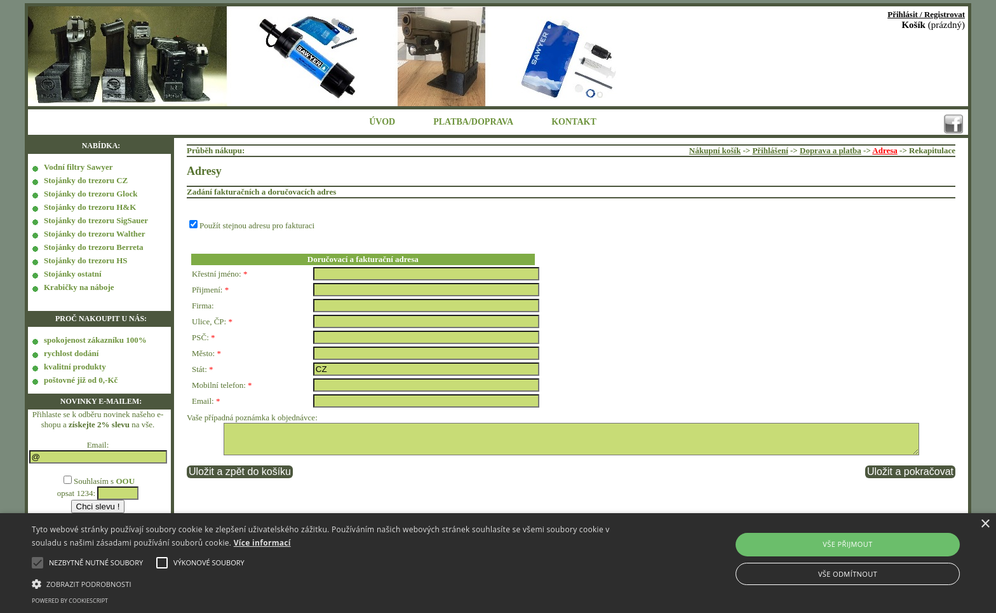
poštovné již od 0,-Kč (81, 380)
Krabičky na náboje (79, 287)
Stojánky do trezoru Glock (90, 193)
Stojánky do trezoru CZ (86, 180)
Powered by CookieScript (70, 600)
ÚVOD (382, 122)
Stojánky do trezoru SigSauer (96, 220)
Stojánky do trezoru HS (86, 260)
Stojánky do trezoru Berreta (94, 247)
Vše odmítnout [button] (847, 574)
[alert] (498, 563)
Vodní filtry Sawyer (78, 167)
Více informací (262, 542)
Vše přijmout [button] (847, 544)
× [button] (985, 524)
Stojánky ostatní (73, 274)
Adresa (884, 150)
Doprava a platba (830, 150)
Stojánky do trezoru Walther (94, 233)
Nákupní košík (715, 150)
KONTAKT (573, 122)
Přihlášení (770, 150)
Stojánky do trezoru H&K (90, 207)
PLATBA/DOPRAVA (473, 122)
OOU (125, 481)
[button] (335, 583)
